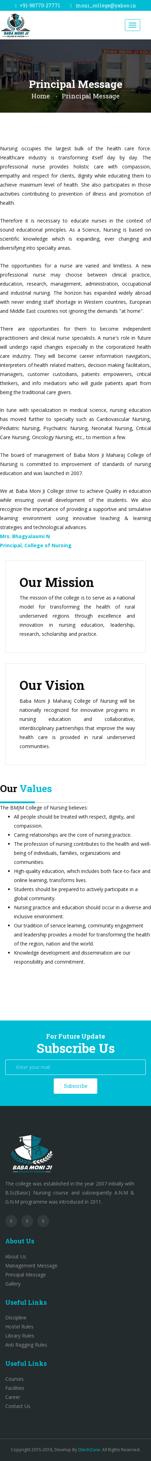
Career (12, 1397)
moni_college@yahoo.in (106, 5)
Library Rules (19, 1335)
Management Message (31, 1265)
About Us (15, 1256)
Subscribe (76, 1086)
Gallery (13, 1283)
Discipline (16, 1317)
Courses (14, 1379)
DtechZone (89, 1450)
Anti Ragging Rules (26, 1344)
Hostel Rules (19, 1326)
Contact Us (17, 1406)
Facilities (14, 1388)
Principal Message (25, 1274)
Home (40, 96)
